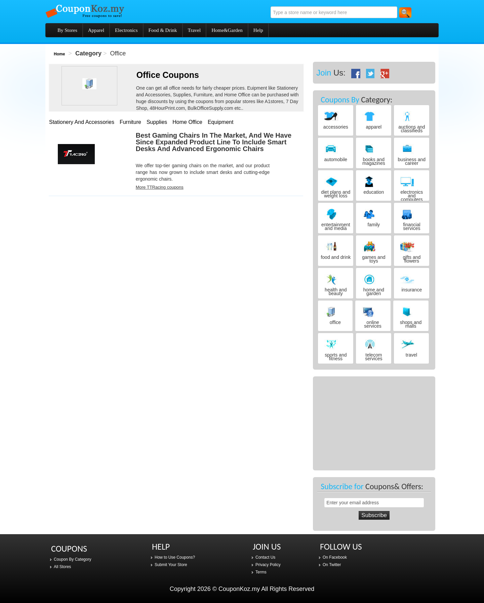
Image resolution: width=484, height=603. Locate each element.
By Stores (67, 30)
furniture (130, 122)
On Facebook (335, 557)
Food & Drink (163, 30)
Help (258, 30)
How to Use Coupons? (175, 557)
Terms (261, 572)
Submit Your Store (171, 564)
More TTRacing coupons (160, 187)
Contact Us (265, 557)
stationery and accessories (81, 122)
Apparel (96, 30)
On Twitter (332, 564)
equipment (221, 122)
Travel (194, 30)
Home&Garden (226, 30)
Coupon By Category (72, 559)
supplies (157, 122)
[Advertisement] (99, 245)
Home (59, 54)
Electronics (126, 30)
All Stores (62, 566)
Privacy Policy (268, 564)
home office (187, 122)
